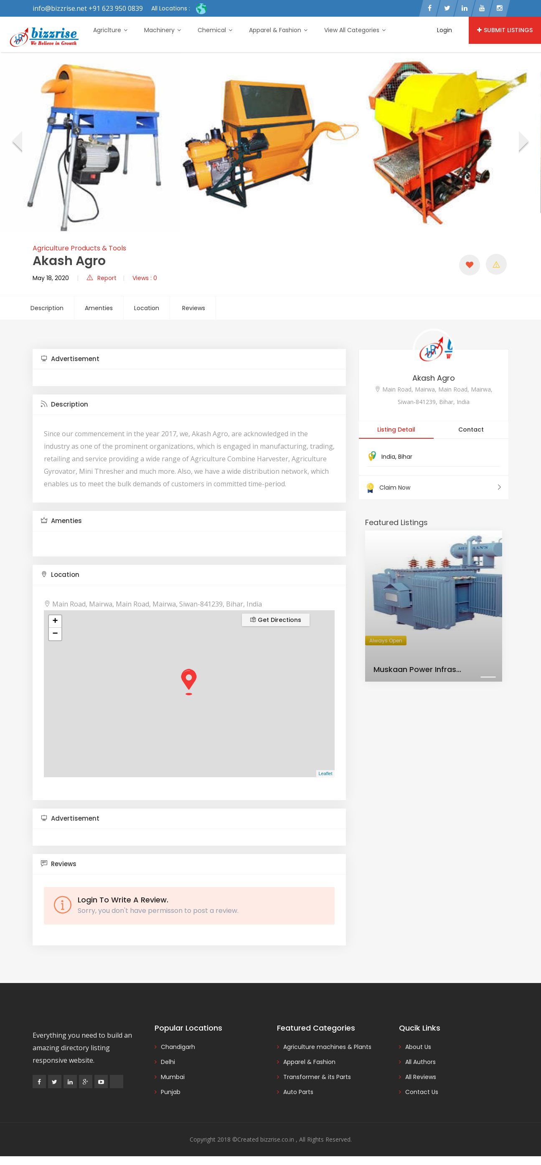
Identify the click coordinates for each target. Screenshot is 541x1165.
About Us (418, 1047)
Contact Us (421, 1092)
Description (46, 308)
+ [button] (55, 621)
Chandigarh (178, 1047)
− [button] (55, 634)
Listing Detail (396, 429)
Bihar (405, 456)
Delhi (168, 1062)
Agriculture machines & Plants (327, 1047)
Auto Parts (298, 1092)
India (388, 456)
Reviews (193, 308)
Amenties (99, 308)
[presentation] (16, 142)
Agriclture (110, 30)
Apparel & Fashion (278, 30)
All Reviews (420, 1077)
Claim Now (433, 487)
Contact (471, 429)
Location (146, 308)
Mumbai (173, 1077)
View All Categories (355, 30)
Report (101, 278)
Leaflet (325, 773)
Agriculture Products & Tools (79, 248)
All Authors (420, 1062)
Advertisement (70, 358)
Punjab (170, 1092)
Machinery (162, 30)
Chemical (215, 30)
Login (444, 30)
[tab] (189, 359)
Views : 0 (144, 278)
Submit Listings (505, 30)
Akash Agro (433, 378)
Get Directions (275, 620)
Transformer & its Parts (317, 1077)
